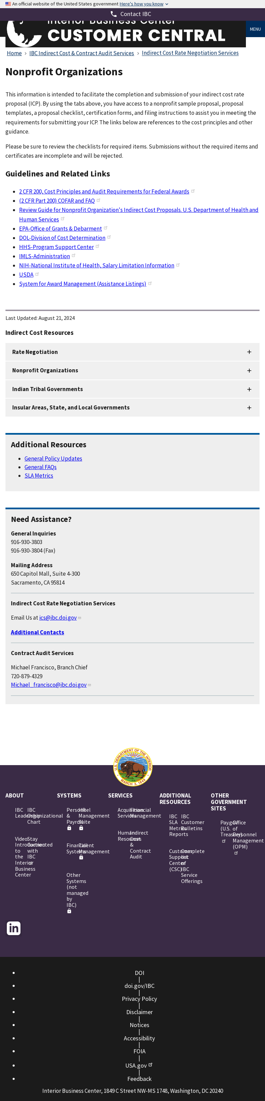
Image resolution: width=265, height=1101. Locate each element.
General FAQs (41, 467)
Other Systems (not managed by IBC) (70, 892)
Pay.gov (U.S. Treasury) (223, 831)
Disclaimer (139, 1012)
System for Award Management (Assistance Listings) (86, 284)
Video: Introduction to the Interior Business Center (18, 856)
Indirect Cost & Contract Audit (133, 844)
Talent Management (81, 851)
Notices (139, 1025)
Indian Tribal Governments (47, 389)
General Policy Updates (53, 458)
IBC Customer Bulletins (184, 822)
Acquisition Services (121, 812)
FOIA (139, 1051)
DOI (139, 973)
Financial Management (133, 812)
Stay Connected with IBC (30, 850)
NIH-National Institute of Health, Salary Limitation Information (100, 265)
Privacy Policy (139, 999)
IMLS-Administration (47, 256)
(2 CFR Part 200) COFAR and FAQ (60, 200)
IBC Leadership (18, 812)
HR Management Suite (81, 818)
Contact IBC (135, 14)
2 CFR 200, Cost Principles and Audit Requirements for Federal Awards (107, 191)
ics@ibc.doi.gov (60, 617)
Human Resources (121, 835)
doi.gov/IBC (139, 986)
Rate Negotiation (35, 352)
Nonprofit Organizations (45, 370)
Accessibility (139, 1038)
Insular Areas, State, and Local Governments (71, 407)
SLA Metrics (39, 475)
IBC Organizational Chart (30, 815)
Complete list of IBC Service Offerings (184, 866)
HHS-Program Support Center (59, 247)
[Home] (125, 45)
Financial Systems (70, 848)
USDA (29, 274)
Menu (255, 29)
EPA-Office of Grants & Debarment (63, 228)
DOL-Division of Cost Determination (65, 238)
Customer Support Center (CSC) (172, 860)
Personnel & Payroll (70, 818)
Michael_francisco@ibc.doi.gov (51, 684)
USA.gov (139, 1065)
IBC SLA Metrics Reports (172, 825)
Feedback (139, 1079)
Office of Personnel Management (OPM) (236, 837)
